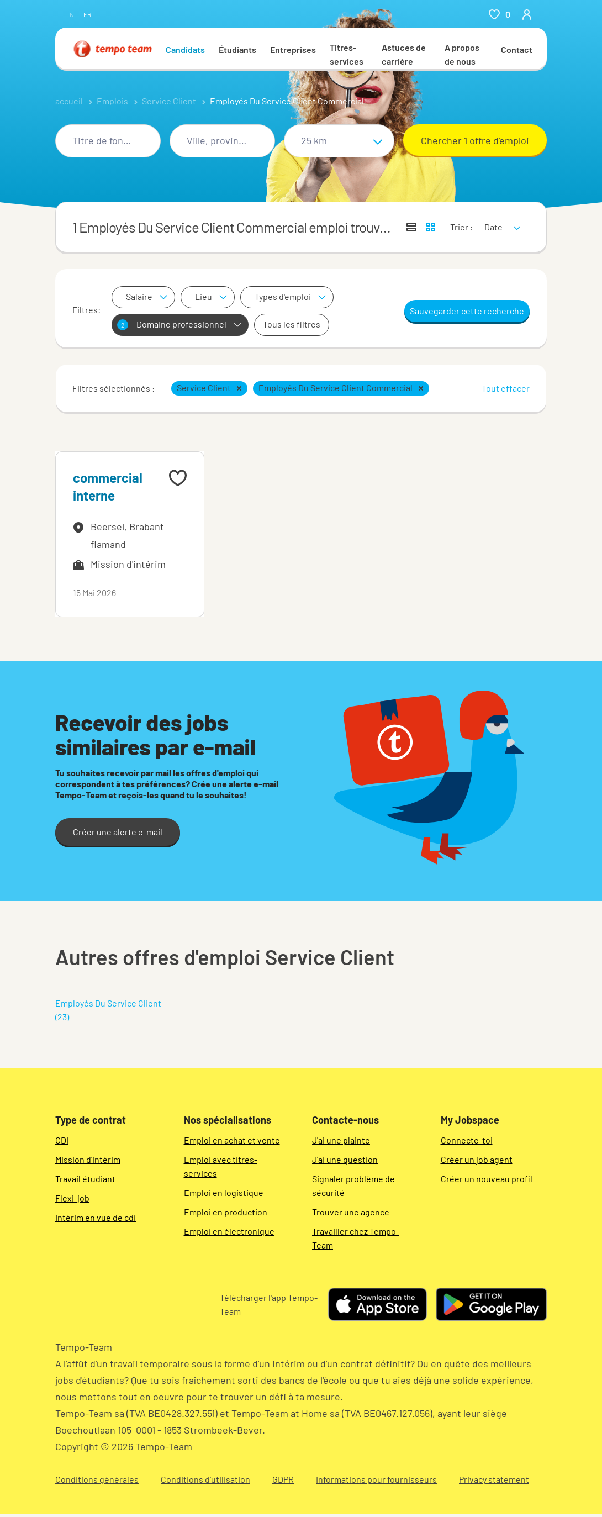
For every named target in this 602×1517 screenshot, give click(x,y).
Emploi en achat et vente (232, 1140)
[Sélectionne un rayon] (339, 140)
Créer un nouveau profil (486, 1178)
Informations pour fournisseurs (376, 1479)
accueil (69, 101)
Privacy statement (494, 1479)
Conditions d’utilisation (205, 1479)
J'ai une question (345, 1159)
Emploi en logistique (223, 1192)
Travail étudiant (85, 1178)
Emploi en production (225, 1212)
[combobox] (108, 140)
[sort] (500, 219)
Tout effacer (506, 388)
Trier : (461, 227)
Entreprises (293, 49)
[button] (239, 388)
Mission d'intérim (87, 1159)
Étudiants (237, 49)
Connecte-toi (467, 1140)
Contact (516, 49)
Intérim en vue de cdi (95, 1217)
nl (74, 14)
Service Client (169, 101)
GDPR (283, 1479)
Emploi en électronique (229, 1231)
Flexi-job (72, 1198)
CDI (61, 1140)
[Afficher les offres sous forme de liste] (411, 227)
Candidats (185, 49)
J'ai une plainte (341, 1140)
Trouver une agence (350, 1212)
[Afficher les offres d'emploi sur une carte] (430, 227)
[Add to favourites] (178, 478)
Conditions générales (97, 1479)
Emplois (112, 101)
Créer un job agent (477, 1159)
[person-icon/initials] (526, 14)
